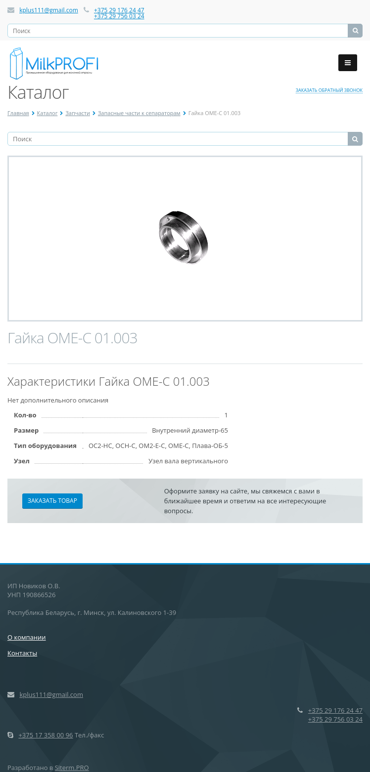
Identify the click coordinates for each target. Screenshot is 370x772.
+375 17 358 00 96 (45, 735)
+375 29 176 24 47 (119, 10)
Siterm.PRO (72, 767)
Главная (18, 113)
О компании (26, 637)
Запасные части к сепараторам (139, 113)
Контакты (22, 653)
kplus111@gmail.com (48, 10)
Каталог (47, 113)
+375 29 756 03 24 (119, 16)
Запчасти (77, 113)
